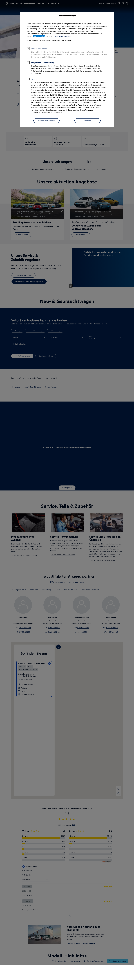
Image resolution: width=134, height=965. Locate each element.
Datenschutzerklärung (62, 36)
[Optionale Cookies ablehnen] (46, 120)
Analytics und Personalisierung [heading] (40, 62)
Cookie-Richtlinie (39, 36)
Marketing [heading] (32, 79)
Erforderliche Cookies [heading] (37, 48)
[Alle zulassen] (87, 120)
